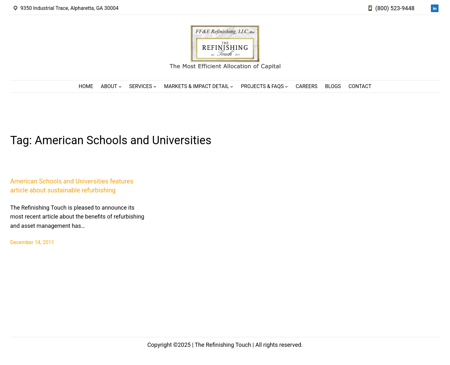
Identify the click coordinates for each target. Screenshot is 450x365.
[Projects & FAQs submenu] (286, 86)
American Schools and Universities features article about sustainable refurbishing (71, 185)
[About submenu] (120, 86)
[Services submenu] (154, 86)
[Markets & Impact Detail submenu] (231, 86)
